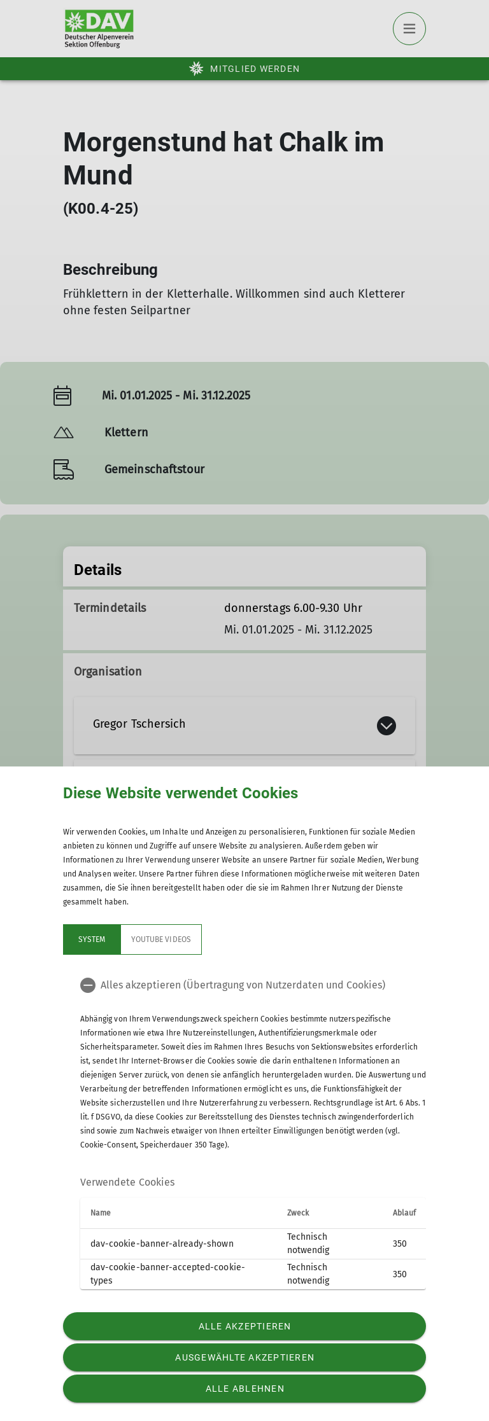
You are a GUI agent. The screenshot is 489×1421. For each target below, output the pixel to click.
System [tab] (91, 939)
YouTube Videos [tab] (161, 939)
